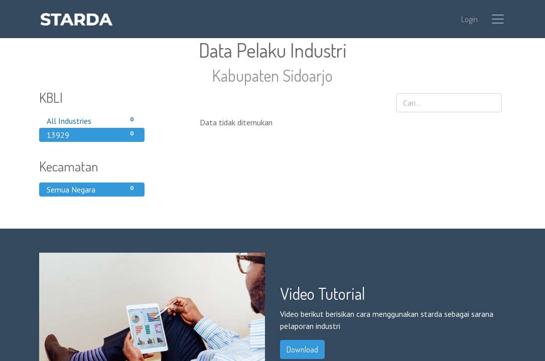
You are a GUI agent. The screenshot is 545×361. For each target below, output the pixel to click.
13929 (92, 134)
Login (469, 19)
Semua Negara (92, 189)
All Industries (92, 120)
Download (302, 349)
